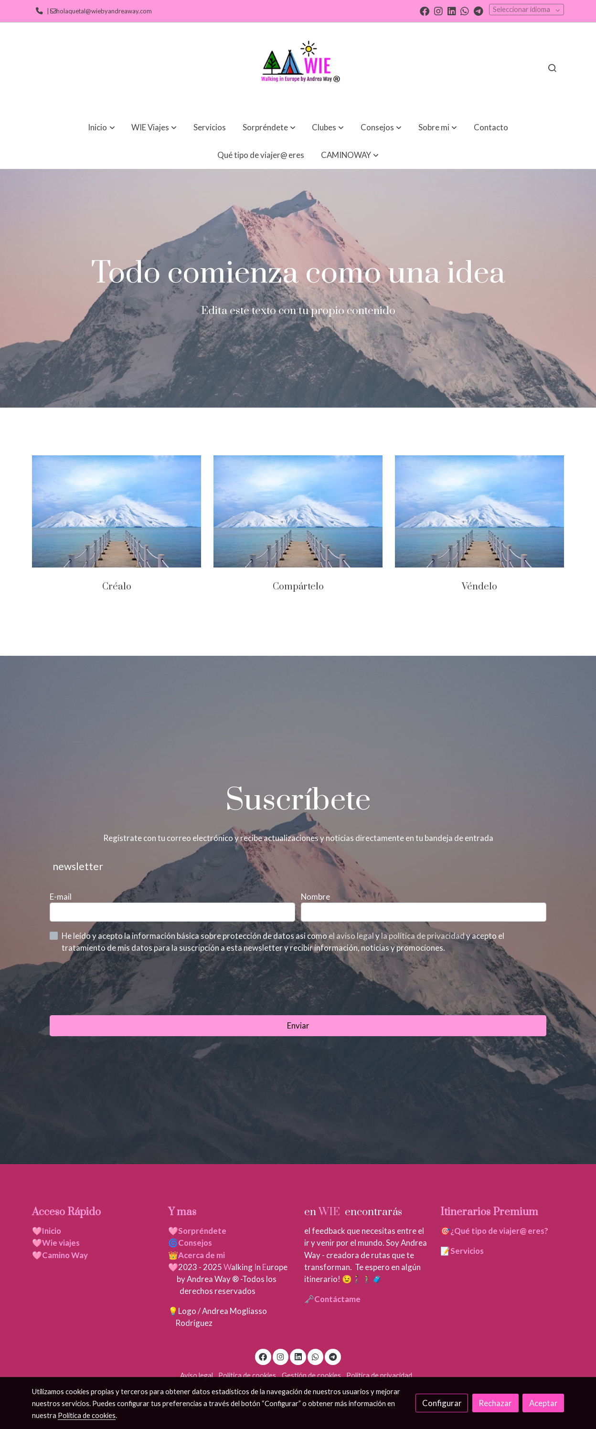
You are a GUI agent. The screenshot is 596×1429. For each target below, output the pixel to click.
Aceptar (543, 1403)
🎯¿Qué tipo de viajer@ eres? (494, 1231)
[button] (101, 127)
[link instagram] (438, 10)
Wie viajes (61, 1243)
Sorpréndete (202, 1231)
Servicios (467, 1251)
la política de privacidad (423, 936)
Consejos (195, 1243)
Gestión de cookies (311, 1375)
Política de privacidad (379, 1375)
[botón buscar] (552, 68)
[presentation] (122, 984)
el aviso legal (352, 936)
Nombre (315, 897)
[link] (298, 68)
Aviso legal (196, 1375)
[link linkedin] (451, 10)
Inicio (51, 1231)
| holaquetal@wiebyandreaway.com (98, 11)
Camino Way (65, 1255)
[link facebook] (424, 10)
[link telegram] (478, 10)
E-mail (61, 897)
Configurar (442, 1403)
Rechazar (495, 1403)
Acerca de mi (201, 1255)
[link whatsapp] (464, 10)
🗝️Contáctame (332, 1299)
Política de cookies (247, 1375)
